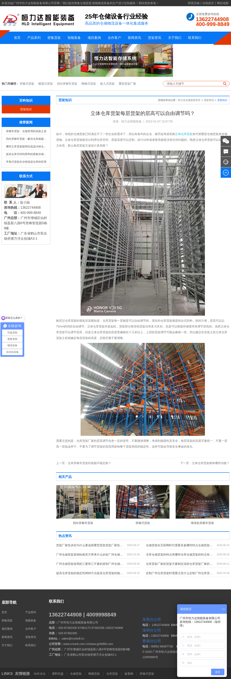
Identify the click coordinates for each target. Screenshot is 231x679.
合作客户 (114, 37)
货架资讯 (154, 37)
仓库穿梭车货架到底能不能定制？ (83, 463)
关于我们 (174, 37)
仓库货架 (112, 673)
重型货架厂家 (127, 83)
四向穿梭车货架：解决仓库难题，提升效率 (27, 138)
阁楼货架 (94, 673)
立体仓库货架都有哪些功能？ (205, 463)
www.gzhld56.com (101, 644)
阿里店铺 (194, 3)
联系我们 (194, 37)
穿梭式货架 (27, 83)
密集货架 (54, 37)
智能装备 (74, 37)
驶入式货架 (107, 83)
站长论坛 (40, 673)
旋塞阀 (129, 673)
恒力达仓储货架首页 (189, 100)
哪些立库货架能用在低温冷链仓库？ (27, 146)
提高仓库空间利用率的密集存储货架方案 (27, 154)
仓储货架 (75, 673)
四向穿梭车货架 (67, 83)
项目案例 (94, 37)
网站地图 (223, 3)
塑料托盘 (57, 673)
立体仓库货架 (183, 134)
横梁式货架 (45, 83)
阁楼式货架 (88, 83)
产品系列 (34, 37)
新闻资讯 (134, 37)
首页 (17, 37)
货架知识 (26, 109)
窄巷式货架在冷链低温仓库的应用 (26, 161)
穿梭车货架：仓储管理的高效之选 (26, 131)
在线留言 (208, 3)
